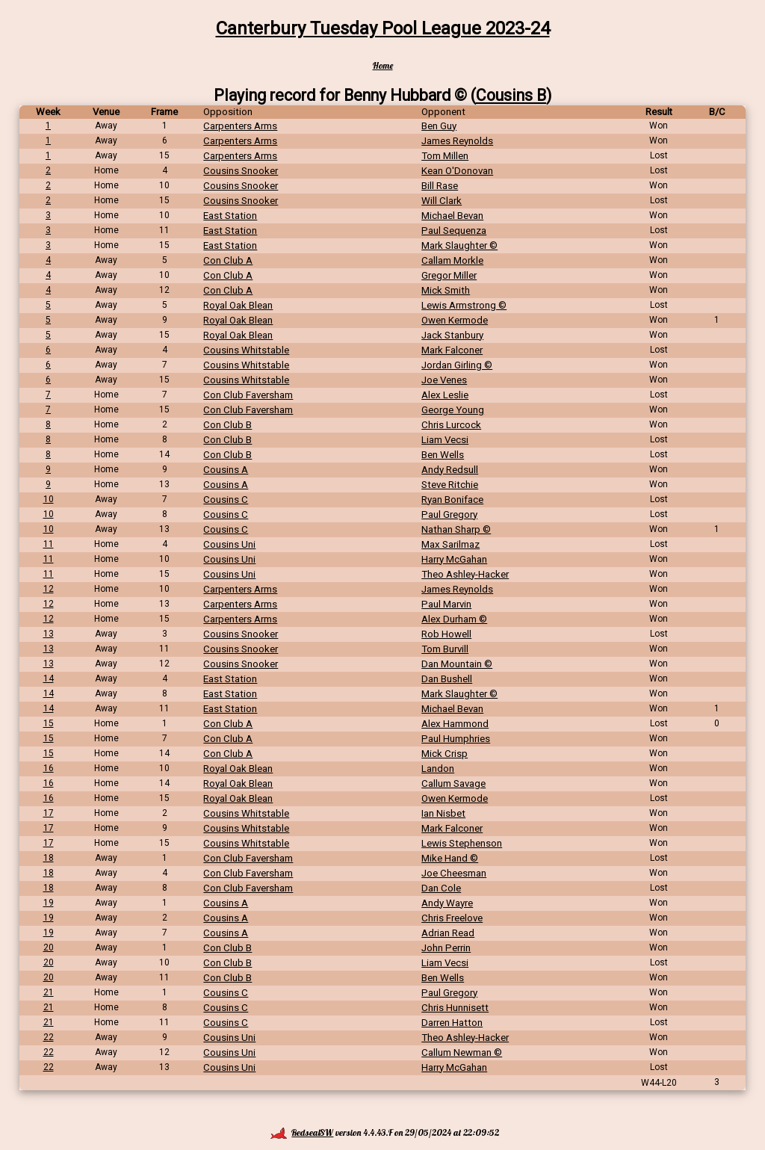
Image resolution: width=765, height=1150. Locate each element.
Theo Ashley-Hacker (465, 574)
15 (48, 723)
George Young (452, 409)
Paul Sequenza (453, 230)
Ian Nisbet (443, 813)
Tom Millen (444, 155)
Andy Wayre (447, 903)
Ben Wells (442, 454)
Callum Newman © (461, 1052)
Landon (437, 768)
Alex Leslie (444, 395)
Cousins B (511, 95)
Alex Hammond (455, 723)
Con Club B (227, 424)
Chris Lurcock (451, 424)
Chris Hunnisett (455, 1007)
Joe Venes (444, 380)
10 (48, 499)
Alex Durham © (454, 619)
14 (48, 678)
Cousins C (225, 499)
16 (48, 768)
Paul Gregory (449, 514)
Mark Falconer (452, 350)
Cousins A (225, 469)
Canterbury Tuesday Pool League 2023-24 (383, 28)
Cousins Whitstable (246, 350)
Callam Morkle (452, 260)
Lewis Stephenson (461, 843)
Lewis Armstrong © (464, 305)
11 (48, 544)
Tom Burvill (444, 649)
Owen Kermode (454, 320)
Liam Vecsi (444, 439)
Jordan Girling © (456, 365)
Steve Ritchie (449, 484)
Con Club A (228, 260)
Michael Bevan (452, 215)
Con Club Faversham (248, 395)
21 (48, 992)
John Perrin (446, 947)
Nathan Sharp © (456, 529)
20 (48, 947)
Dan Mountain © (456, 664)
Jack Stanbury (452, 335)
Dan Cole (441, 888)
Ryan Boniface (452, 499)
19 (48, 902)
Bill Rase (439, 185)
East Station (230, 215)
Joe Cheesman (453, 873)
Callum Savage (453, 783)
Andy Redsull (449, 469)
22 (48, 1037)
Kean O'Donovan (457, 170)
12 (48, 589)
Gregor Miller (449, 275)
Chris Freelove (452, 918)
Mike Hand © (449, 858)
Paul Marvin (446, 604)
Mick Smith (445, 290)
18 (48, 858)
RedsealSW (302, 1132)
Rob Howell (446, 634)
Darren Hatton (452, 1022)
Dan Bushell (446, 678)
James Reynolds (457, 140)
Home (383, 65)
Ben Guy (438, 126)
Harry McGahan (454, 559)
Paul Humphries (455, 738)
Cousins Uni (229, 544)
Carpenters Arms (240, 126)
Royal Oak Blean (238, 305)
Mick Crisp (444, 753)
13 (48, 633)
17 (48, 813)
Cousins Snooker (240, 170)
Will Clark (441, 200)
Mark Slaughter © (459, 245)
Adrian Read (447, 933)
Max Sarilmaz (450, 544)
